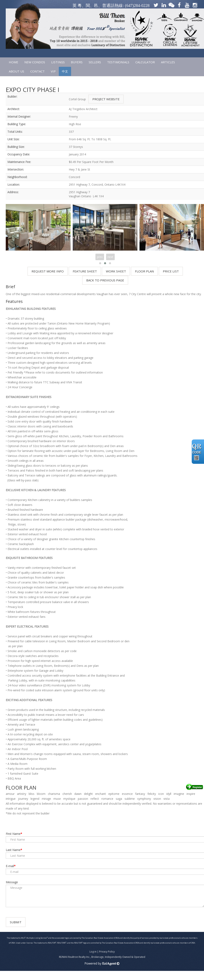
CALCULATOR (145, 62)
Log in (93, 956)
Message (12, 882)
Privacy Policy (107, 956)
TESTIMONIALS (118, 62)
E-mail (10, 866)
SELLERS (95, 62)
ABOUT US (16, 71)
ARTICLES (168, 62)
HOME (13, 62)
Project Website (106, 99)
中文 (65, 71)
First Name (13, 834)
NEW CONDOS (34, 62)
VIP (53, 71)
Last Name (13, 850)
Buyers (77, 62)
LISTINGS (58, 62)
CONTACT (37, 71)
